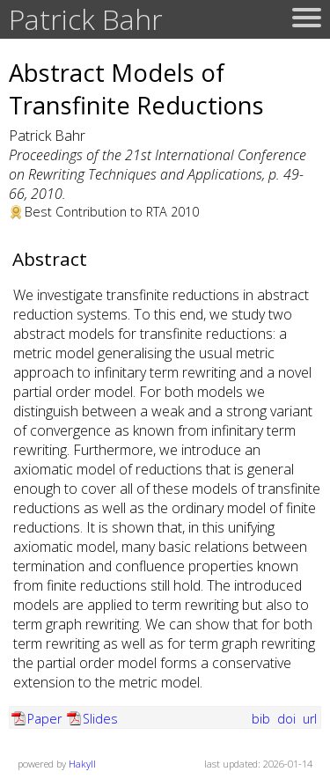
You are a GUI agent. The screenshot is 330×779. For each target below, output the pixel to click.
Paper (44, 718)
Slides (100, 718)
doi (288, 718)
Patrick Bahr (86, 19)
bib (263, 718)
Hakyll (82, 763)
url (310, 718)
